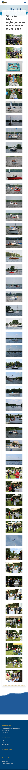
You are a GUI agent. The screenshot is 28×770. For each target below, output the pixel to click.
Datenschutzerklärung (7, 763)
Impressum (5, 761)
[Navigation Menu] (25, 2)
